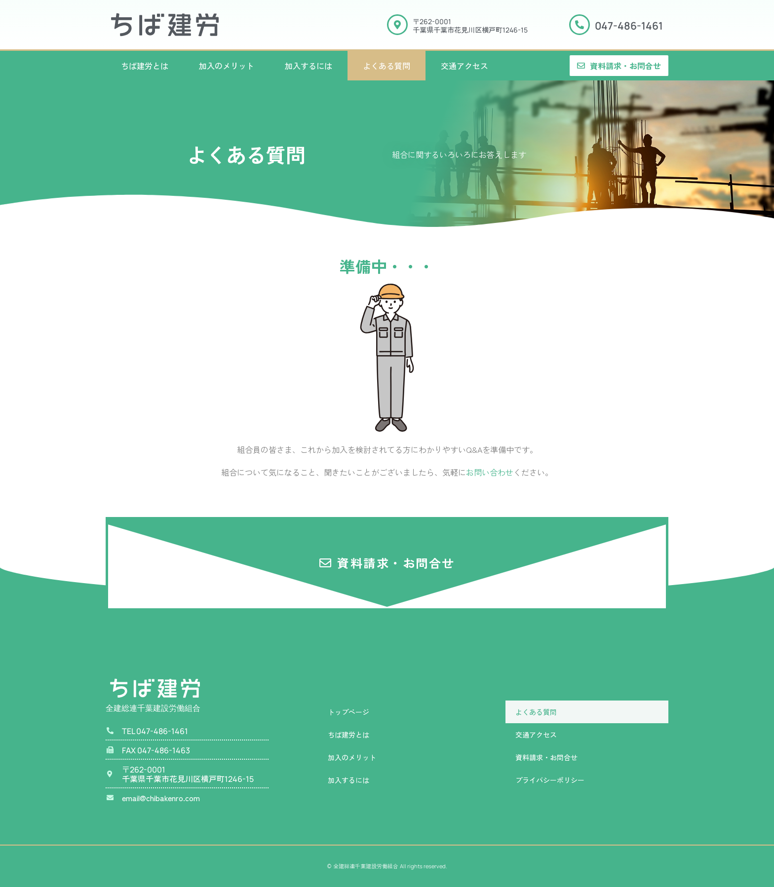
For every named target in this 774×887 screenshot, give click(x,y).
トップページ (348, 712)
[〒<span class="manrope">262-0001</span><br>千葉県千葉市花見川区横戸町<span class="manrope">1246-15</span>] (397, 24)
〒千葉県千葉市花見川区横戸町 (470, 25)
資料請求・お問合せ (546, 757)
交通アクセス (464, 66)
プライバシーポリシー (549, 780)
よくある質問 (386, 66)
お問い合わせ (489, 472)
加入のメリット (226, 66)
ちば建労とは (144, 66)
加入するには (308, 66)
